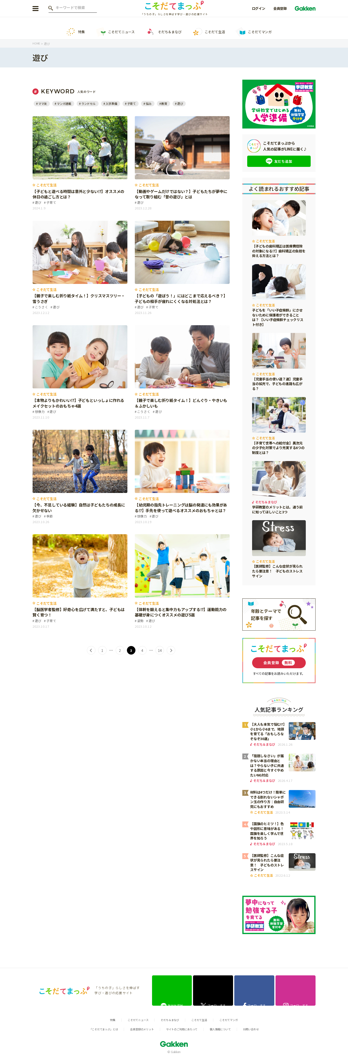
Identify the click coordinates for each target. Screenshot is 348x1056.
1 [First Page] (102, 650)
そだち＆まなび (163, 32)
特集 (75, 32)
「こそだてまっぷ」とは (95, 1027)
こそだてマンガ (253, 32)
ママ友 (43, 103)
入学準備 (115, 103)
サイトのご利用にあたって (183, 1027)
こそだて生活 (208, 32)
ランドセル (91, 103)
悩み (154, 103)
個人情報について (226, 1027)
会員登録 (280, 12)
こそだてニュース (115, 32)
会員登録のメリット (138, 1027)
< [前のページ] (90, 650)
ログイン (258, 12)
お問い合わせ (260, 1027)
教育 (170, 103)
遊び (186, 103)
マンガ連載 (65, 103)
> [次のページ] (172, 650)
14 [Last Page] (160, 650)
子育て (136, 103)
